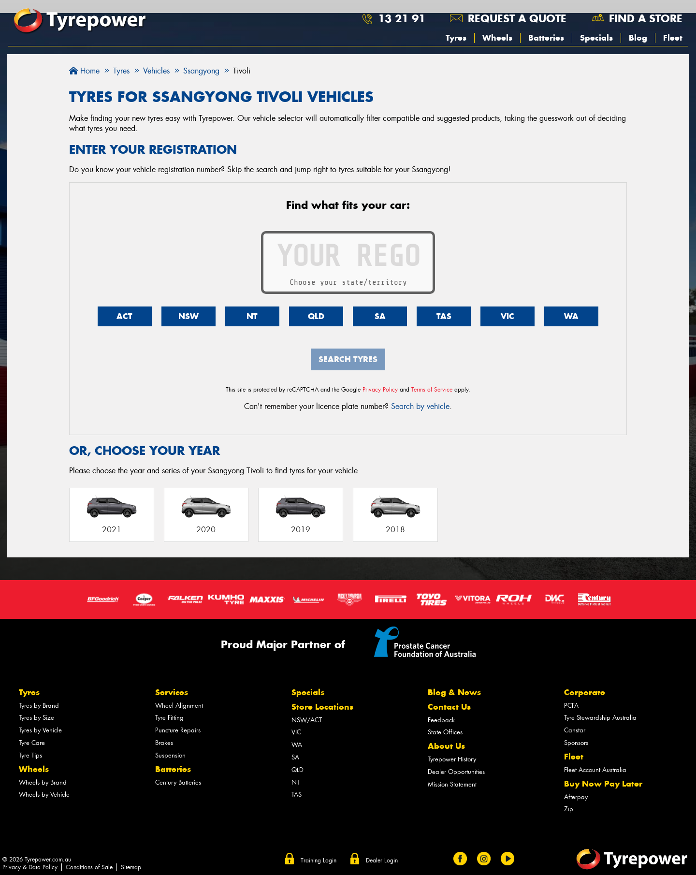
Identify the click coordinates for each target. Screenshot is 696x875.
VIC (507, 316)
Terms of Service (431, 390)
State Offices (445, 732)
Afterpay (576, 797)
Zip (568, 809)
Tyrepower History (452, 759)
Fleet (672, 37)
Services (171, 692)
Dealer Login (382, 860)
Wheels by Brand (43, 782)
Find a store (645, 18)
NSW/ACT (306, 720)
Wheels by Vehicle (44, 794)
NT (252, 316)
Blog (638, 37)
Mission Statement (452, 784)
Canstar (574, 730)
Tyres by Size (36, 718)
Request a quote (517, 18)
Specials (596, 37)
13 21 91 (401, 18)
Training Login (318, 860)
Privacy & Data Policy (30, 867)
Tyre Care (32, 743)
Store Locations (322, 706)
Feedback (441, 720)
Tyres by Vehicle (40, 730)
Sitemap (131, 867)
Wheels (497, 37)
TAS (443, 316)
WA (571, 316)
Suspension (170, 755)
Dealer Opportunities (456, 772)
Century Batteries (178, 782)
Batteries (546, 37)
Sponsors (576, 743)
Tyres (456, 37)
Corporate (584, 692)
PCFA (571, 705)
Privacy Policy (380, 390)
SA (380, 316)
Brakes (164, 743)
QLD (316, 316)
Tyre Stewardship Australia (600, 718)
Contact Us (449, 706)
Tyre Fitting (169, 718)
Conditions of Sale (89, 867)
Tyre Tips (30, 755)
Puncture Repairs (178, 730)
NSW (188, 316)
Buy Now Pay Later (603, 783)
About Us (446, 746)
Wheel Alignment (179, 705)
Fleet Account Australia (595, 770)
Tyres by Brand (39, 705)
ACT (124, 316)
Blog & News (454, 692)
